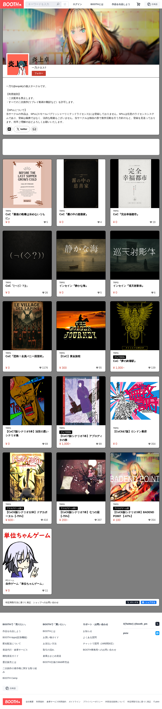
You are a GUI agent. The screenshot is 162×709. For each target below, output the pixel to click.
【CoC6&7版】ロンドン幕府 (130, 431)
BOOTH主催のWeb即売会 (56, 662)
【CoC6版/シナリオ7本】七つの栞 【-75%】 (79, 514)
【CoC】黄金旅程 (69, 356)
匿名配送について (12, 643)
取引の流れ (48, 649)
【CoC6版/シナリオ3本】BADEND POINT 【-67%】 (133, 514)
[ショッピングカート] (138, 4)
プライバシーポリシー (93, 702)
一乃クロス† (39, 67)
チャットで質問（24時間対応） (99, 643)
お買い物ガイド (51, 637)
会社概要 (30, 702)
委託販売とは (9, 662)
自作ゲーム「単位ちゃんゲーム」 (25, 583)
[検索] (58, 4)
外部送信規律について (115, 702)
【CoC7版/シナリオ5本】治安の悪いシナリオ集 (27, 433)
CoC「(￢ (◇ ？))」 (17, 285)
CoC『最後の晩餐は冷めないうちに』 (25, 216)
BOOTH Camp (10, 678)
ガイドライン (75, 702)
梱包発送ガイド (11, 656)
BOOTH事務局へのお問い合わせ (99, 649)
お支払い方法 (50, 643)
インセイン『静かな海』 (73, 285)
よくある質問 (90, 637)
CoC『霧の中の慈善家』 (73, 214)
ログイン (77, 4)
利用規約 (40, 702)
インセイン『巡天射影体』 (128, 285)
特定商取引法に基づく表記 (139, 702)
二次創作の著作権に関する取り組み (20, 670)
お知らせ (87, 631)
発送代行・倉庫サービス (15, 649)
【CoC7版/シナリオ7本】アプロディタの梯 (80, 438)
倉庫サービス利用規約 (56, 702)
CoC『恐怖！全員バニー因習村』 (25, 356)
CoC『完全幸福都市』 (126, 214)
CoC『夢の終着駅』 (125, 361)
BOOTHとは (96, 4)
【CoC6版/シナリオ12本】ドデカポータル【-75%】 (26, 514)
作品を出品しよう (121, 4)
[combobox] (43, 4)
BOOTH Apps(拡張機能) (15, 637)
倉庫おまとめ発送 (52, 656)
